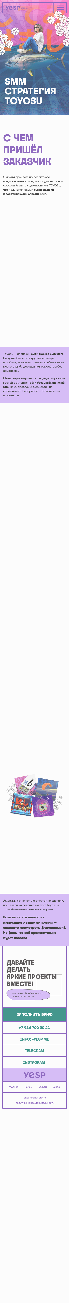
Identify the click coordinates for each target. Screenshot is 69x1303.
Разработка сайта (35, 1097)
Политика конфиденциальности (35, 1102)
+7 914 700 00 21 (34, 1027)
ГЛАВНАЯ (13, 1086)
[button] (34, 1014)
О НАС (56, 1086)
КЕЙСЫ (28, 1086)
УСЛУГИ (43, 1086)
